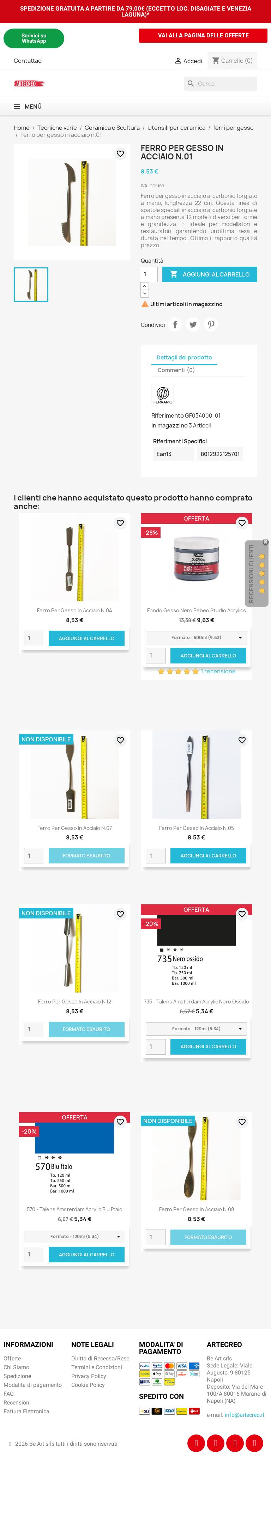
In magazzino (169, 425)
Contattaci (28, 61)
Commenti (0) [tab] (176, 370)
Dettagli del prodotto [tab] (184, 357)
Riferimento (167, 415)
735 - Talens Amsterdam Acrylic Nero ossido (196, 1001)
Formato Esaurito (86, 855)
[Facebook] (196, 1443)
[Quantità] (149, 274)
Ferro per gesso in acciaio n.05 (196, 828)
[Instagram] (215, 1443)
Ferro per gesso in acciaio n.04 (74, 610)
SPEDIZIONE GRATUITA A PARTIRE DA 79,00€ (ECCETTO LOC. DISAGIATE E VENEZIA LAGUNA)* (135, 11)
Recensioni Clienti (251, 574)
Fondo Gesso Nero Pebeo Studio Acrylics (196, 610)
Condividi (175, 324)
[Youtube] (254, 1443)
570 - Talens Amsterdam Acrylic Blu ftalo (74, 1209)
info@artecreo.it (244, 1415)
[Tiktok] (235, 1443)
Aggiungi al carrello (210, 274)
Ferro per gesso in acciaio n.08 (196, 1209)
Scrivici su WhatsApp (34, 38)
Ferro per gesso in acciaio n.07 (74, 828)
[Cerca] (220, 84)
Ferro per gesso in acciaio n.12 (74, 1001)
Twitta (193, 324)
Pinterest (211, 324)
